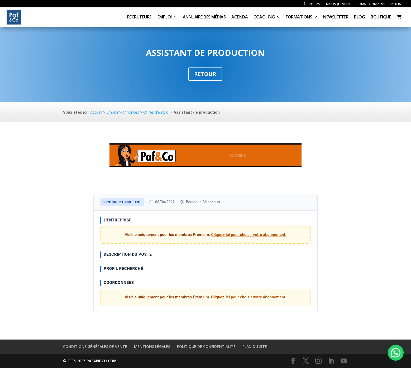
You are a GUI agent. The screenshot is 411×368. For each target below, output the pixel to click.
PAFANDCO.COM (102, 360)
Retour (205, 74)
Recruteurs (139, 17)
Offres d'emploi (156, 112)
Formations (299, 17)
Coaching (264, 17)
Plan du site (254, 346)
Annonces (130, 112)
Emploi (164, 17)
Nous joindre (338, 4)
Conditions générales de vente (95, 346)
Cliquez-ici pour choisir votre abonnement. (248, 234)
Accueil (96, 112)
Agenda (239, 17)
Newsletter (335, 17)
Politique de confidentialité (206, 346)
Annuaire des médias (204, 17)
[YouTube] (344, 361)
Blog (359, 17)
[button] (396, 353)
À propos (311, 4)
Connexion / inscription (379, 4)
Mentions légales (152, 346)
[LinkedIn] (331, 361)
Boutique (381, 17)
